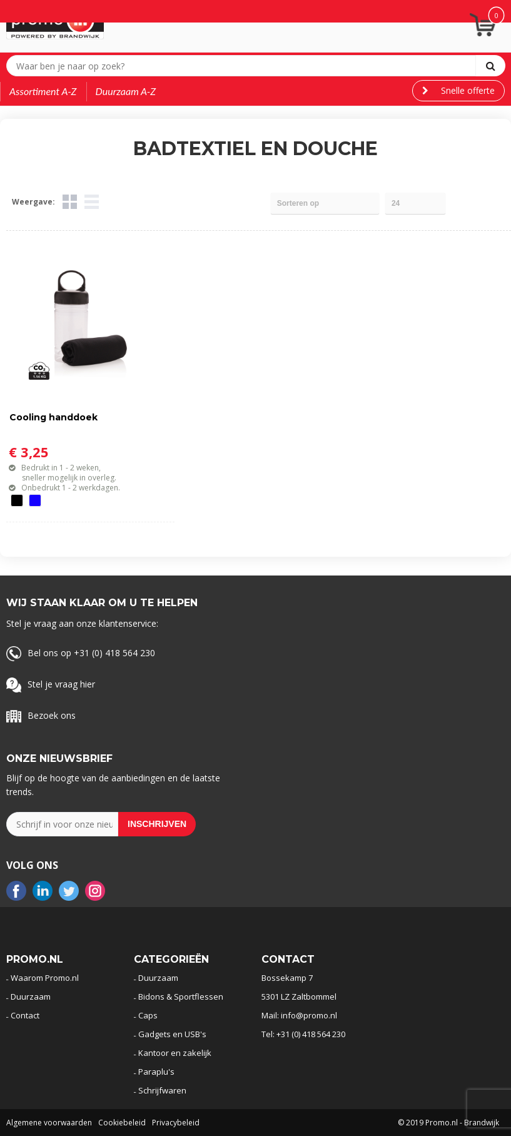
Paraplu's (156, 1071)
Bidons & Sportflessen (180, 996)
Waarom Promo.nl (45, 977)
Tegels (70, 202)
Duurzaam (31, 996)
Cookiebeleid (122, 1122)
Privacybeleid (176, 1122)
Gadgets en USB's (172, 1034)
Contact (25, 1015)
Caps (148, 1015)
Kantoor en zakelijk (174, 1052)
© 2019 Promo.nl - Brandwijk (448, 1122)
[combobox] (244, 65)
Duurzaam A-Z (126, 91)
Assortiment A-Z (43, 91)
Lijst (91, 202)
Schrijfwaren (162, 1090)
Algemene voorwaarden (49, 1122)
